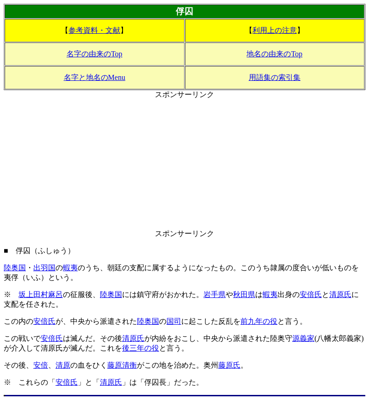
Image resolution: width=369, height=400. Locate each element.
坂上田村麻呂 (40, 294)
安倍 (40, 365)
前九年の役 (258, 321)
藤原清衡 (122, 365)
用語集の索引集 (275, 77)
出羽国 (44, 268)
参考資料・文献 (94, 30)
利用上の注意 (274, 30)
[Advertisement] (184, 164)
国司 (173, 321)
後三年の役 (140, 348)
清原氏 (340, 294)
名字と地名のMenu (94, 77)
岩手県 (214, 294)
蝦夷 (70, 268)
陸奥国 (15, 268)
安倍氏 (311, 294)
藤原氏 (229, 365)
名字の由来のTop (95, 54)
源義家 (303, 338)
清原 (62, 365)
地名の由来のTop (274, 54)
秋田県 (244, 294)
